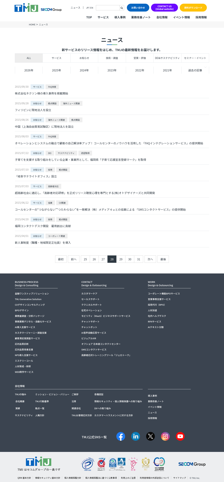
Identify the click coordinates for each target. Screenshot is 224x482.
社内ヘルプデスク (157, 316)
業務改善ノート (141, 17)
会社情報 (161, 17)
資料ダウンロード (193, 7)
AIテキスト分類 (156, 327)
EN (91, 7)
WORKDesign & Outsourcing (160, 283)
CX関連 (62, 202)
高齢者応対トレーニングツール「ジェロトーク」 (106, 355)
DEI (49, 153)
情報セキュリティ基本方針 (47, 477)
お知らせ (84, 58)
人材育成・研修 (23, 366)
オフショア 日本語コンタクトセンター (101, 344)
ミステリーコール (24, 360)
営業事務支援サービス (159, 299)
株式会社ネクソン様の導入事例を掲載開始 (41, 93)
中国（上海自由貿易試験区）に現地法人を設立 (44, 126)
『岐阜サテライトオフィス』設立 (36, 176)
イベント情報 (181, 17)
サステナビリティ (66, 153)
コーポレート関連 (56, 235)
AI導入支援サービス (25, 327)
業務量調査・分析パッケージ (29, 316)
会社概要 (19, 401)
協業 (50, 202)
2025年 (56, 70)
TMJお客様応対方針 (82, 415)
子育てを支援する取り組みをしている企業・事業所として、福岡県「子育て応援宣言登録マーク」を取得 (80, 159)
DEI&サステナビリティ (167, 58)
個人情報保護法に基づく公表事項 (101, 477)
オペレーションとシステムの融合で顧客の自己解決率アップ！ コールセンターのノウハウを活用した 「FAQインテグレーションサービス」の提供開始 (109, 143)
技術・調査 (112, 58)
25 (85, 259)
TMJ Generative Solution (28, 299)
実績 (17, 408)
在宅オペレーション (91, 310)
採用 (50, 169)
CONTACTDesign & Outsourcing (94, 283)
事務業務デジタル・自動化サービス (33, 321)
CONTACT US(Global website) (164, 8)
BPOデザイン (22, 310)
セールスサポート (90, 299)
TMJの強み (20, 394)
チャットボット (89, 327)
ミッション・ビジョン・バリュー (52, 394)
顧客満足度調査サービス (27, 338)
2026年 (28, 70)
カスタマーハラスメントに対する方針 (113, 415)
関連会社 (76, 408)
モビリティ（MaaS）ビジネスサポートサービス (105, 316)
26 (94, 259)
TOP (89, 17)
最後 (163, 259)
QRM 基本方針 (24, 477)
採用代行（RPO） (157, 304)
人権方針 (39, 415)
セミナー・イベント (195, 58)
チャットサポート (90, 321)
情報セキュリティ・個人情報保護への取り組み (118, 401)
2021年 (167, 70)
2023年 (112, 70)
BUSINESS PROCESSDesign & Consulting (26, 283)
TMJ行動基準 (42, 401)
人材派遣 (152, 310)
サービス (56, 58)
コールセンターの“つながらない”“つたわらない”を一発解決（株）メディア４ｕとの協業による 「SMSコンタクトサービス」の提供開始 (100, 209)
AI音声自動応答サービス (93, 332)
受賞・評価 (140, 58)
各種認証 (98, 394)
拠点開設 (52, 103)
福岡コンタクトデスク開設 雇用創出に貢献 (43, 226)
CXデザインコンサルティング (30, 304)
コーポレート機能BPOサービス (164, 293)
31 (138, 259)
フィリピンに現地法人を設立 (33, 110)
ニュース (75, 7)
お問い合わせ (138, 7)
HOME (32, 24)
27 (103, 259)
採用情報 (201, 17)
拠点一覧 (39, 408)
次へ (150, 259)
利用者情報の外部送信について (154, 477)
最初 (61, 259)
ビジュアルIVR (88, 338)
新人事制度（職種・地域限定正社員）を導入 (43, 242)
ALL (29, 58)
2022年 (139, 70)
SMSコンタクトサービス (94, 349)
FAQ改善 (52, 86)
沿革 (74, 401)
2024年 (84, 70)
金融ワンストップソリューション (32, 293)
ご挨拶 (75, 394)
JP (87, 7)
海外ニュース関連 (71, 103)
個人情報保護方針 (72, 477)
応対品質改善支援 (24, 349)
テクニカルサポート (91, 304)
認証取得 (85, 153)
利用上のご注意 (128, 477)
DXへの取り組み (102, 408)
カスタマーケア (89, 293)
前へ (73, 259)
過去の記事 (195, 70)
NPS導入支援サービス (26, 355)
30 (129, 259)
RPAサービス (154, 321)
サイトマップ (179, 477)
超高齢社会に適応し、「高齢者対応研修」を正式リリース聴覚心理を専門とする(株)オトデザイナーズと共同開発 (85, 193)
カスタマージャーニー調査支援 (31, 332)
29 (120, 259)
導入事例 (119, 17)
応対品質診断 (22, 344)
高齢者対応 (53, 186)
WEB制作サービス (24, 372)
